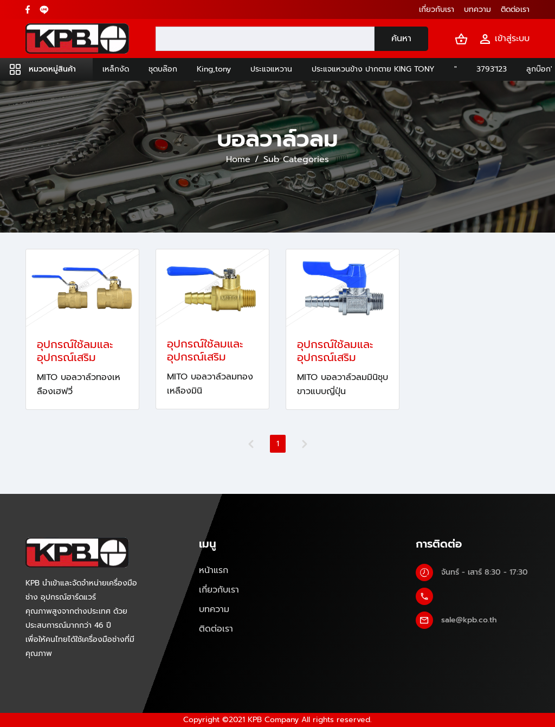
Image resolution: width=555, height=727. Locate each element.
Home (238, 159)
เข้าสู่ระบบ (504, 39)
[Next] (304, 444)
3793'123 (491, 69)
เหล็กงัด (115, 69)
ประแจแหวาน (271, 69)
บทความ (214, 609)
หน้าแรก (213, 570)
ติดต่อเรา (216, 628)
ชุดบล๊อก (163, 69)
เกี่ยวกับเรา (219, 589)
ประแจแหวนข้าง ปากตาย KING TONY (373, 69)
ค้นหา (401, 38)
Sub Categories (296, 159)
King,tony (214, 69)
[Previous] (251, 444)
